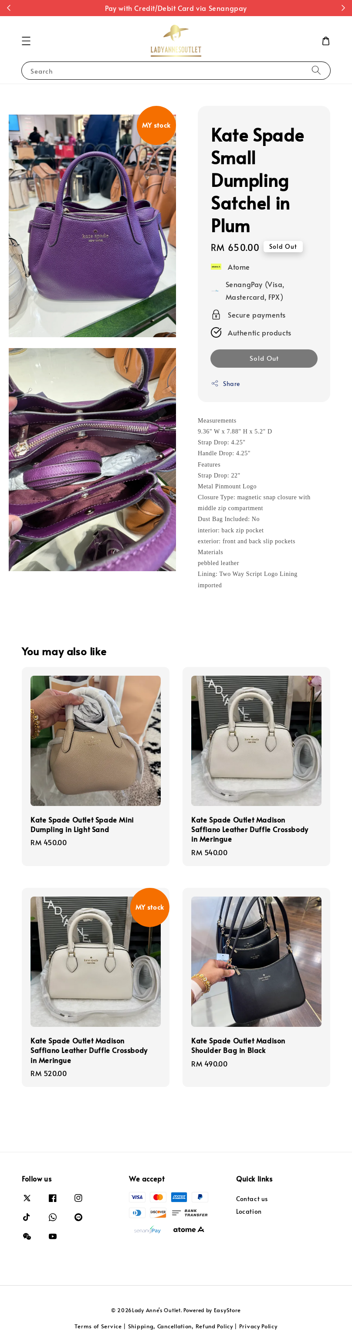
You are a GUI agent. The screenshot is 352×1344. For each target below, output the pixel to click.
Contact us (252, 1199)
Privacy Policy (258, 1326)
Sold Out (264, 357)
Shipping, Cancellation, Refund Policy (180, 1326)
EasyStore (227, 1310)
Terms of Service (98, 1326)
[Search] (316, 70)
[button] (26, 41)
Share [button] (225, 383)
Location (249, 1211)
